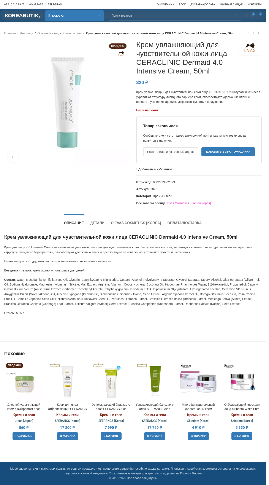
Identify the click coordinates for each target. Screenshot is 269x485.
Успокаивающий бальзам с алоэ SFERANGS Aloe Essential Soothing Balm (111, 409)
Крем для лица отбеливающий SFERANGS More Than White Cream (67, 409)
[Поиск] (174, 16)
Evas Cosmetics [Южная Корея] (189, 203)
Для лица (26, 33)
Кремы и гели (72, 33)
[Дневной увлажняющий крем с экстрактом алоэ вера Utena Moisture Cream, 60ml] (24, 381)
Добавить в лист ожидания (228, 151)
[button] (67, 436)
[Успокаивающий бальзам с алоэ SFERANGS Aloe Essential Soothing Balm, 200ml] (154, 381)
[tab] (74, 220)
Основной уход (48, 33)
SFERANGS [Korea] (67, 421)
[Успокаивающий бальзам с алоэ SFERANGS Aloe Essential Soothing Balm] (111, 381)
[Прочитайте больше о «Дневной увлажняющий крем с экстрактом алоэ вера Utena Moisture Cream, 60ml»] (24, 436)
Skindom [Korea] (198, 421)
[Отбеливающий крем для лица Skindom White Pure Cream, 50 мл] (242, 381)
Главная (10, 33)
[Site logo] (22, 15)
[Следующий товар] (259, 33)
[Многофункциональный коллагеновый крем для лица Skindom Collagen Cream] (198, 381)
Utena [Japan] (23, 421)
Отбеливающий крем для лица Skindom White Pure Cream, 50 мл (242, 409)
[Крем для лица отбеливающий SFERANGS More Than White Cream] (67, 381)
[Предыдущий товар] (248, 33)
